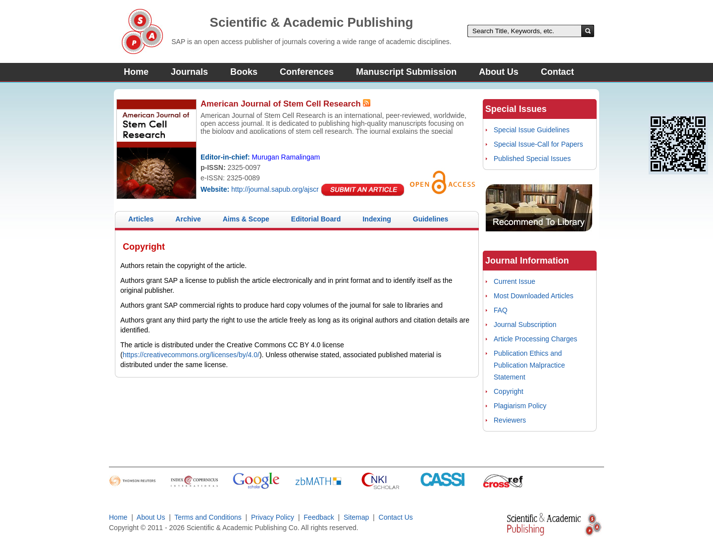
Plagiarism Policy (520, 406)
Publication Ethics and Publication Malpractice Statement (529, 365)
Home (136, 72)
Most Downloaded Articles (533, 296)
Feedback (319, 517)
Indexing (376, 219)
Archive (188, 219)
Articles (140, 219)
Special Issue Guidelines (531, 130)
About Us (498, 72)
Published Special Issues (532, 159)
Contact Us (396, 517)
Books (243, 72)
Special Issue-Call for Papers (538, 144)
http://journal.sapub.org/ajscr (275, 189)
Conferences (307, 72)
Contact (557, 72)
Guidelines (431, 219)
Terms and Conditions (207, 517)
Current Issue (514, 281)
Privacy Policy (272, 517)
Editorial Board (316, 219)
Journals (189, 72)
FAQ (501, 310)
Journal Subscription (525, 324)
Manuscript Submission (406, 72)
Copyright (508, 391)
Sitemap (356, 517)
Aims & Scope (246, 219)
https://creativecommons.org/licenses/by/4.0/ (191, 355)
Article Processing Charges (535, 339)
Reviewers (510, 420)
